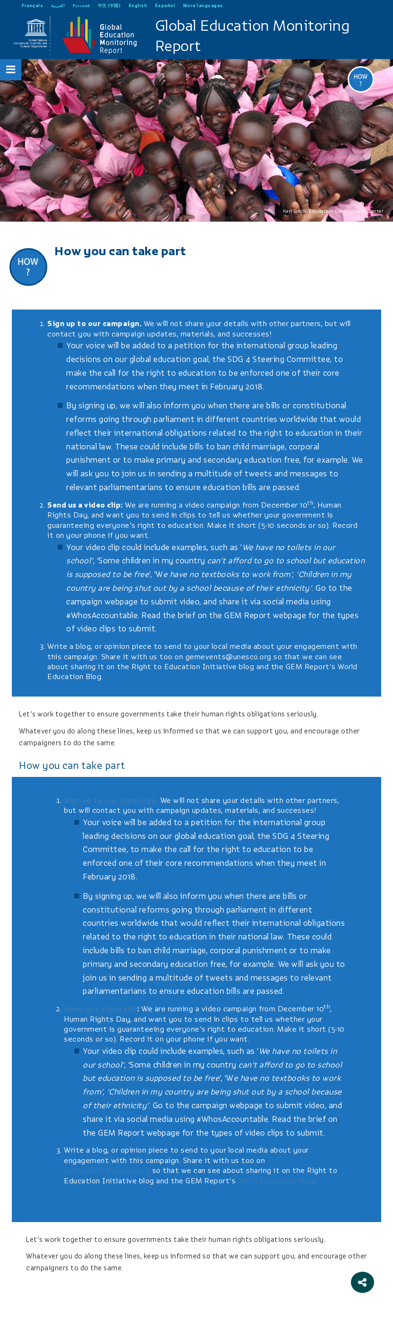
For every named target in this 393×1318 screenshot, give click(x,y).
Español (165, 5)
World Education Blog (276, 1181)
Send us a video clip (84, 505)
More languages (203, 5)
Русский (81, 5)
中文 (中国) (109, 5)
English (138, 5)
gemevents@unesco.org (228, 657)
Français (32, 5)
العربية (58, 5)
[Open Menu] (11, 69)
